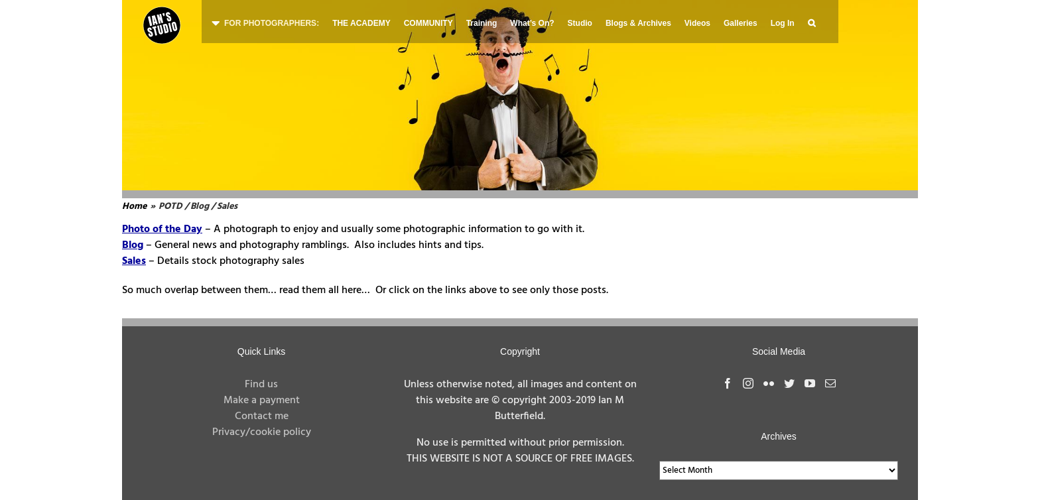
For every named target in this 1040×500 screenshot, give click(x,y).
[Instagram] (748, 383)
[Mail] (830, 383)
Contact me (262, 416)
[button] (811, 21)
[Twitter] (789, 383)
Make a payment (262, 400)
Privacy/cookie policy (261, 432)
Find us (261, 384)
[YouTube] (810, 383)
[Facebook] (727, 383)
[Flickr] (768, 383)
